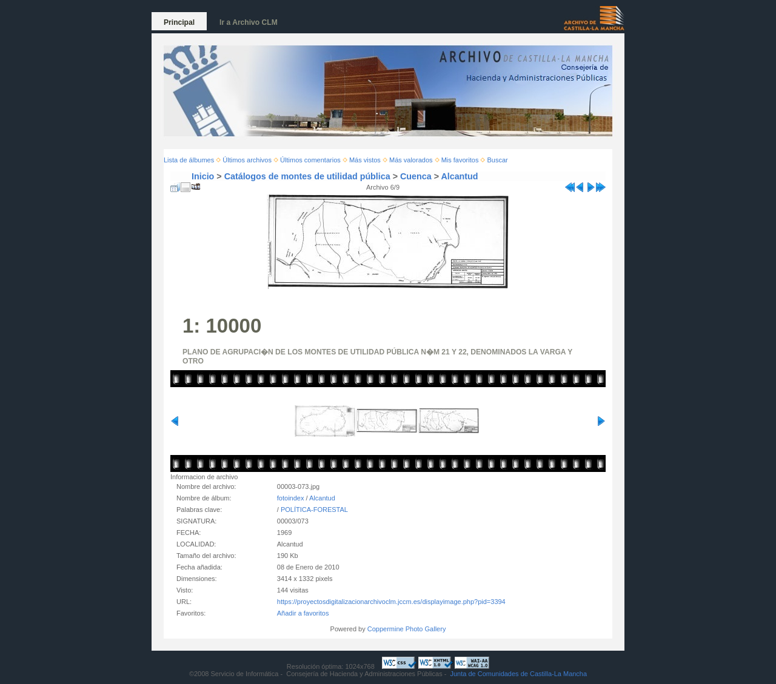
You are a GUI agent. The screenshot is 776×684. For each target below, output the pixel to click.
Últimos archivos (247, 160)
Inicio (203, 176)
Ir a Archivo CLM (248, 22)
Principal (179, 22)
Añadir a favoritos (303, 613)
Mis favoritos (460, 160)
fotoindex (290, 498)
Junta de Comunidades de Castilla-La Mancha (518, 673)
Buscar (497, 160)
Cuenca (416, 176)
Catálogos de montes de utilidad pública (307, 176)
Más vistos (365, 160)
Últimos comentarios (310, 160)
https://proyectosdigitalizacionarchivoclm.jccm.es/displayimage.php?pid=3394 (391, 601)
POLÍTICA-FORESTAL (314, 509)
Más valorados (411, 160)
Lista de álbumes (189, 160)
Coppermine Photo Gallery (406, 629)
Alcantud (459, 176)
